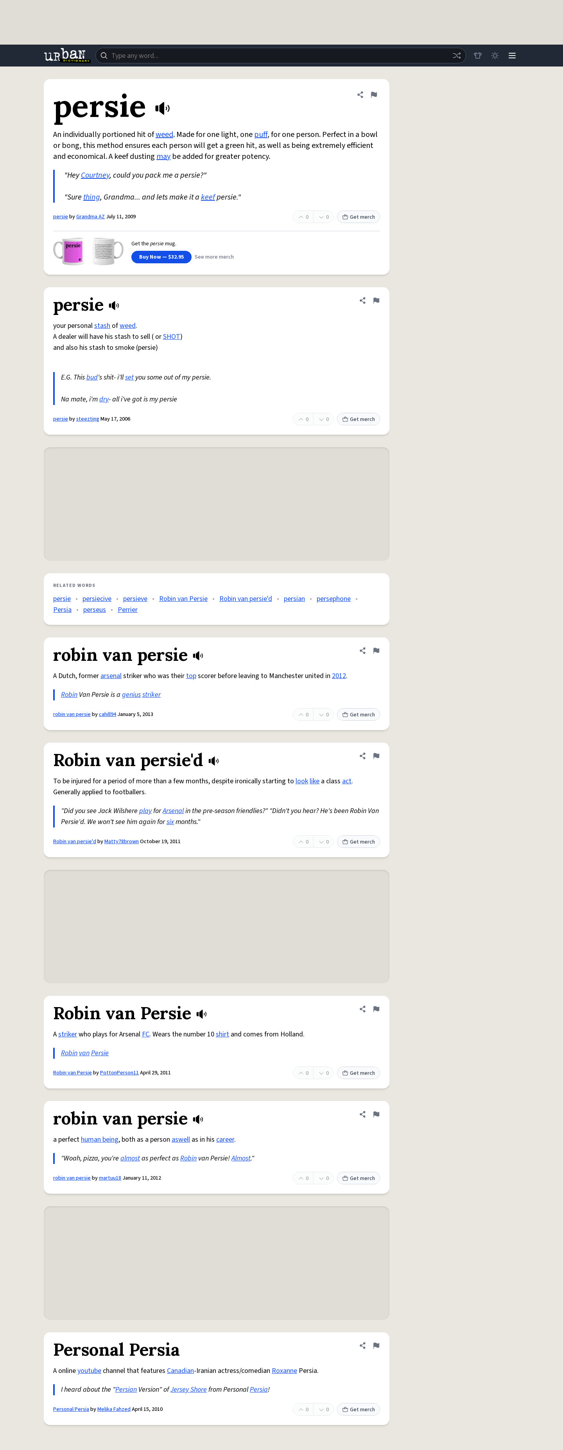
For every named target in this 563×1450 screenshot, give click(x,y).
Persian (126, 1389)
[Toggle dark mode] (495, 56)
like (314, 781)
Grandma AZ (90, 217)
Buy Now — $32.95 (161, 257)
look (302, 781)
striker (151, 695)
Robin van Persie (183, 599)
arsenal (111, 676)
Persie (100, 1053)
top (191, 676)
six (170, 822)
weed (164, 134)
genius (131, 695)
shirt (222, 1034)
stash (102, 326)
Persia (62, 610)
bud (92, 377)
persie (60, 217)
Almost (241, 1158)
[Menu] (512, 56)
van (84, 1053)
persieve (135, 599)
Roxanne (284, 1371)
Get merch (358, 217)
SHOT (171, 337)
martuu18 (110, 1178)
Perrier (128, 610)
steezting (87, 419)
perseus (94, 610)
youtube (89, 1371)
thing (91, 197)
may (163, 156)
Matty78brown (121, 842)
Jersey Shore (188, 1389)
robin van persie (72, 714)
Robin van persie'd (245, 599)
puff (260, 134)
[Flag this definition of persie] (374, 94)
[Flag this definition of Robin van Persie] (376, 1009)
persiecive (96, 599)
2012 (339, 676)
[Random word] (456, 55)
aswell (181, 1139)
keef (208, 197)
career (225, 1139)
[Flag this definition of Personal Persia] (376, 1345)
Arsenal (173, 811)
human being (99, 1139)
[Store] (478, 56)
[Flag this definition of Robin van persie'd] (376, 756)
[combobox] (280, 55)
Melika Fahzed (114, 1409)
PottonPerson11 (119, 1073)
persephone (334, 599)
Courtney (95, 175)
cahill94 (107, 714)
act (346, 781)
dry (104, 399)
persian (294, 599)
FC (145, 1034)
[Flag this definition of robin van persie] (376, 650)
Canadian (180, 1371)
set (129, 377)
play (145, 811)
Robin (69, 695)
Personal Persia (71, 1409)
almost (130, 1158)
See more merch (214, 257)
